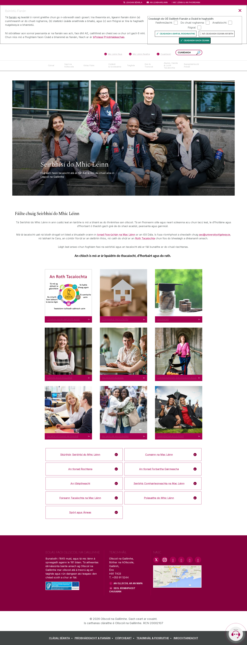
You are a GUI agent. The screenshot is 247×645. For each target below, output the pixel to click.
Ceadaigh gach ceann (196, 40)
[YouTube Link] (181, 560)
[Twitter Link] (156, 560)
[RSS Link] (198, 560)
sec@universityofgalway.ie (214, 234)
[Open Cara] (236, 634)
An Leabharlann (159, 2)
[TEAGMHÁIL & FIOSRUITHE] (154, 638)
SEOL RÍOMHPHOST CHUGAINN (122, 590)
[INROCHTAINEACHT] (186, 638)
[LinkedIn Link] (190, 560)
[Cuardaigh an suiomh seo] (198, 53)
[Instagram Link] (164, 560)
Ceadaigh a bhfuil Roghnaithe (177, 34)
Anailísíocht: (219, 22)
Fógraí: (192, 27)
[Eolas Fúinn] (93, 65)
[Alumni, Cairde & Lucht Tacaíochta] (171, 65)
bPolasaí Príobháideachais (108, 37)
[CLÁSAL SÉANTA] (61, 638)
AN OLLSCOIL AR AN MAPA (128, 583)
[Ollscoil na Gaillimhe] (68, 52)
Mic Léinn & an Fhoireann (186, 2)
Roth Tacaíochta (145, 238)
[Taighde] (133, 65)
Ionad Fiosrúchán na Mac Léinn (116, 234)
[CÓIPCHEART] (125, 638)
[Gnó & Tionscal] (151, 65)
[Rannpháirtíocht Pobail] (191, 65)
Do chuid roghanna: (192, 22)
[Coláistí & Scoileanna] (115, 65)
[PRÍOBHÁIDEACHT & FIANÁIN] (94, 638)
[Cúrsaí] (54, 65)
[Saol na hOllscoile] (71, 65)
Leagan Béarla (134, 2)
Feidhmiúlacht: (163, 22)
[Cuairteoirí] (164, 55)
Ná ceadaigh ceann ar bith (217, 34)
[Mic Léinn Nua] (113, 55)
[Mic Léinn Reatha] (139, 55)
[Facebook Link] (173, 560)
